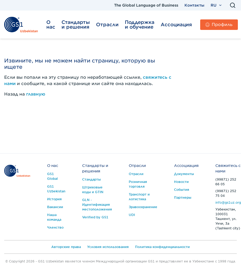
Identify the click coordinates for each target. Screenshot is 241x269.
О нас (50, 24)
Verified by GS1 (95, 217)
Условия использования (108, 247)
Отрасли (107, 24)
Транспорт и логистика (139, 196)
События (181, 190)
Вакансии (55, 207)
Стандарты (91, 179)
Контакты (194, 5)
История (54, 199)
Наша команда (54, 217)
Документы (184, 174)
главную (35, 94)
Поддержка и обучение (139, 24)
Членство (55, 227)
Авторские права (66, 247)
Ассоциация (176, 24)
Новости (181, 182)
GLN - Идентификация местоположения (97, 204)
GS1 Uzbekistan (56, 188)
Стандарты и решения (75, 24)
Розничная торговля (138, 184)
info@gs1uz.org (228, 202)
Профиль (219, 24)
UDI (132, 215)
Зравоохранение (143, 207)
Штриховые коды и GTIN (92, 189)
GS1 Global (52, 176)
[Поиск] (232, 5)
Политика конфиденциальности (162, 247)
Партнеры (182, 197)
